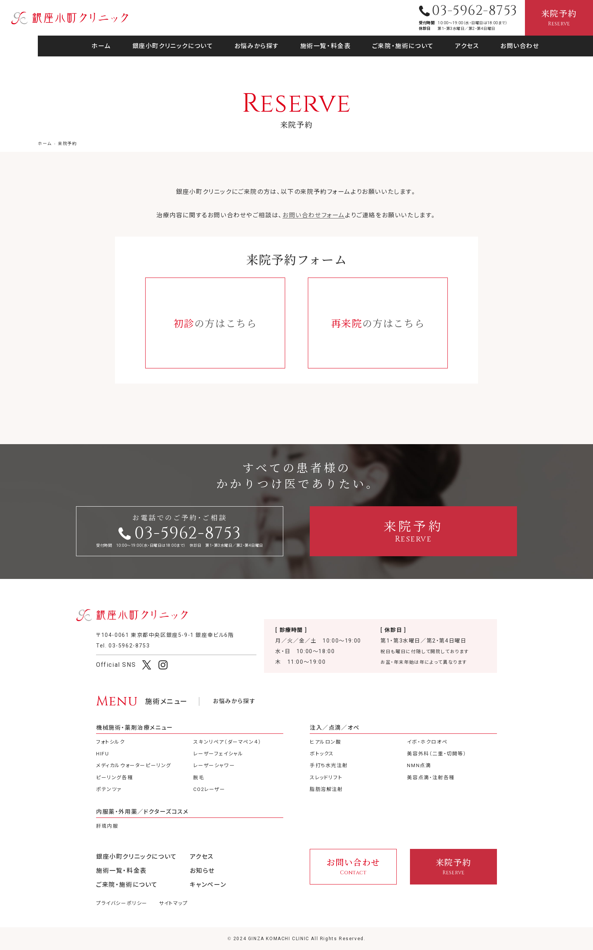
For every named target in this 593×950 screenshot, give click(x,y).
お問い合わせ (519, 46)
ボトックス (322, 754)
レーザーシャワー (214, 765)
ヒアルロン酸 (326, 742)
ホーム (101, 46)
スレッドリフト (326, 777)
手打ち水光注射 (329, 765)
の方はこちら (215, 323)
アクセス (467, 46)
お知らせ (202, 870)
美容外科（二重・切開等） (436, 754)
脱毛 (198, 777)
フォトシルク (110, 742)
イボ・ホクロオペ (427, 742)
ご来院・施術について (403, 46)
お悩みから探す (256, 46)
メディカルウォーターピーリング (133, 765)
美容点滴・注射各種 (430, 777)
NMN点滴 (419, 765)
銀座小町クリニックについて (172, 46)
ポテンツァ (109, 789)
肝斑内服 (107, 826)
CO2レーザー (209, 789)
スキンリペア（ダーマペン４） (227, 742)
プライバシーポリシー (121, 903)
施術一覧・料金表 (325, 46)
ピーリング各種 (114, 777)
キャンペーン (208, 884)
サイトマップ (173, 903)
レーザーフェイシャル (218, 754)
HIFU (102, 754)
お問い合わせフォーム (314, 215)
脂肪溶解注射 (326, 789)
